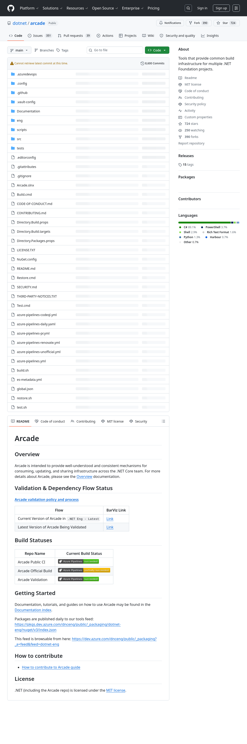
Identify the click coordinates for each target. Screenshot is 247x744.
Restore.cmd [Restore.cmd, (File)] (26, 278)
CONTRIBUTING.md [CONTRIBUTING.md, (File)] (31, 213)
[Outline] (163, 421)
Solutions (53, 8)
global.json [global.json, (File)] (25, 389)
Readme (187, 78)
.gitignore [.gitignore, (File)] (24, 176)
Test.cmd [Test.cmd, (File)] (23, 305)
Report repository (191, 143)
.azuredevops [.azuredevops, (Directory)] (27, 74)
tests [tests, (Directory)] (20, 148)
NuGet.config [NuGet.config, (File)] (27, 259)
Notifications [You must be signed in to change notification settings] (170, 23)
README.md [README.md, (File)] (26, 268)
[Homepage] (10, 8)
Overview (84, 476)
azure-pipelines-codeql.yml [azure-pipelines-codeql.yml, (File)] (37, 315)
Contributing (190, 97)
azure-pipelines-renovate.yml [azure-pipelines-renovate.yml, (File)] (38, 342)
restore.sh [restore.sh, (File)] (24, 398)
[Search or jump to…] (188, 8)
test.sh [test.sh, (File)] (22, 407)
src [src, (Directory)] (19, 139)
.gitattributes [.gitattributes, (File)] (26, 167)
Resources (78, 8)
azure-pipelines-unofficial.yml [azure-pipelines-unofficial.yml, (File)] (39, 352)
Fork (199, 23)
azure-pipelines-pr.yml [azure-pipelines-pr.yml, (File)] (33, 333)
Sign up (221, 8)
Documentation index (33, 609)
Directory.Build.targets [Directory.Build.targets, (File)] (33, 231)
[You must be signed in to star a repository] (227, 23)
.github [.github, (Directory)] (22, 93)
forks (188, 137)
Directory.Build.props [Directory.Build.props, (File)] (32, 222)
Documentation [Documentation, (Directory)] (28, 111)
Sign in (202, 8)
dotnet (20, 23)
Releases (186, 155)
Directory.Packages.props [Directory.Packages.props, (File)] (36, 241)
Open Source (105, 8)
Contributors (189, 198)
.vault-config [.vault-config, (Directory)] (26, 102)
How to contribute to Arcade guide (51, 667)
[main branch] (19, 50)
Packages (186, 176)
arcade (37, 23)
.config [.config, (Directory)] (22, 83)
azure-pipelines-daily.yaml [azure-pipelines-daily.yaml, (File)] (36, 324)
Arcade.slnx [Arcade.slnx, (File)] (25, 185)
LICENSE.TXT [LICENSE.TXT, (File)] (26, 250)
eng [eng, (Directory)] (20, 120)
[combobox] (116, 50)
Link (109, 518)
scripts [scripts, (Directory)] (22, 130)
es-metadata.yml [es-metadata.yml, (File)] (29, 379)
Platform (29, 8)
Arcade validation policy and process (47, 499)
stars (188, 123)
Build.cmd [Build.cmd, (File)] (24, 194)
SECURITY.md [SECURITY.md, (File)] (27, 287)
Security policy (192, 104)
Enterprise (133, 8)
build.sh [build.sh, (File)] (23, 370)
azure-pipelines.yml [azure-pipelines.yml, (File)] (31, 361)
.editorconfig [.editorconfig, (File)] (26, 157)
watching (191, 130)
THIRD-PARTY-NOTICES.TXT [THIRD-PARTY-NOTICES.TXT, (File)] (37, 296)
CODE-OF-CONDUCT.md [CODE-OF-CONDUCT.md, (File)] (34, 204)
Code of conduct (193, 91)
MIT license (115, 690)
